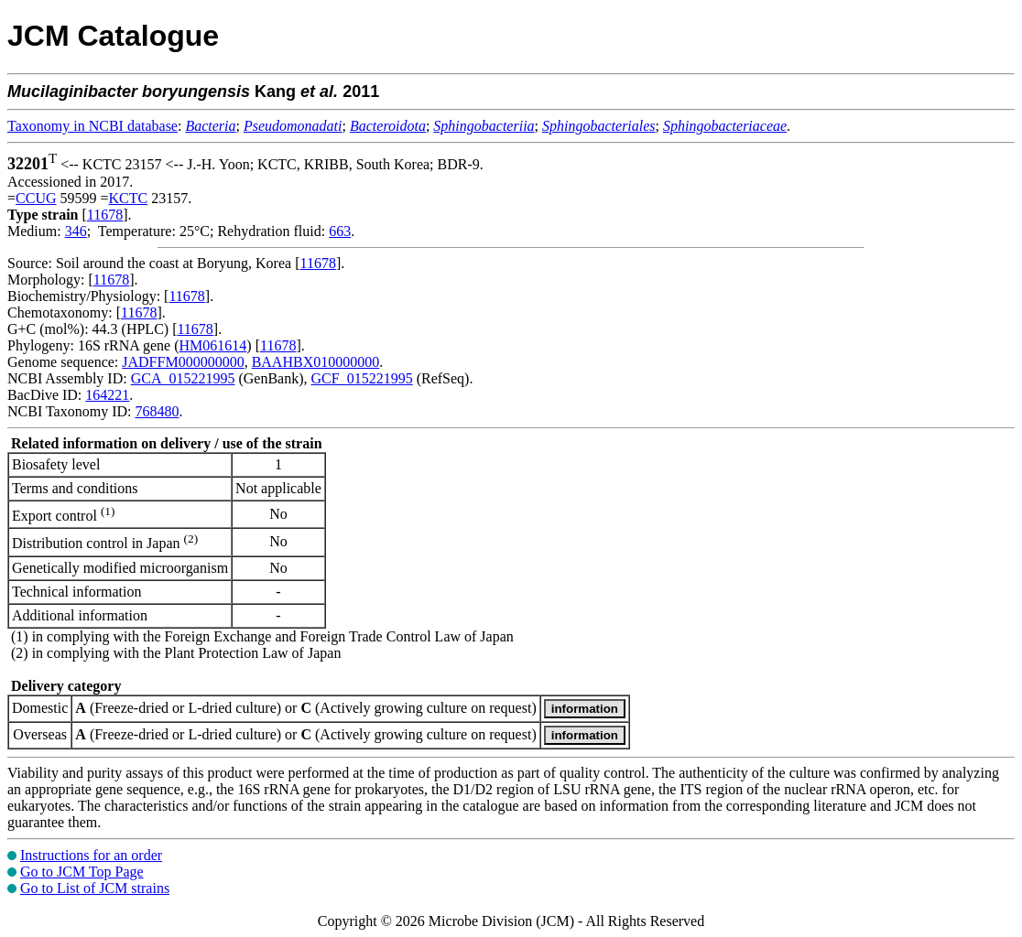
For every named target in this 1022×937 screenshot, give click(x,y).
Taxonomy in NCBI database (92, 126)
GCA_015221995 (183, 378)
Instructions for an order (91, 855)
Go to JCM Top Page (82, 871)
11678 (105, 214)
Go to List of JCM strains (94, 888)
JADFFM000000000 (183, 362)
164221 (107, 395)
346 (76, 231)
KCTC (128, 198)
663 (340, 231)
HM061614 (213, 345)
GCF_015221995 (362, 378)
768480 (157, 411)
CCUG (36, 198)
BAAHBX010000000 (316, 362)
